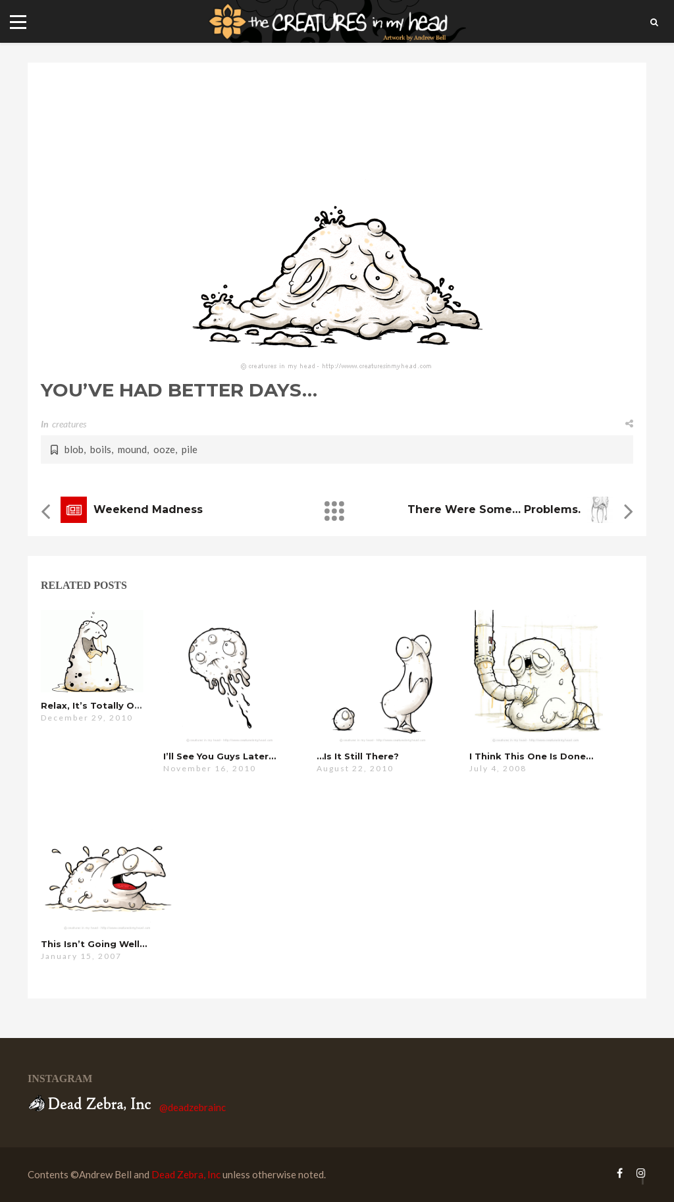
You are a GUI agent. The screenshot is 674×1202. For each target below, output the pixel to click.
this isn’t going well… (94, 944)
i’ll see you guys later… (219, 756)
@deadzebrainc (192, 1107)
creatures (69, 423)
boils (100, 449)
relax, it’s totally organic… (106, 705)
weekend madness (148, 509)
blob (74, 449)
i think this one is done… (531, 756)
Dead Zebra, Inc (185, 1174)
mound (132, 449)
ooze (164, 449)
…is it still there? (358, 756)
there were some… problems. (494, 509)
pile (189, 449)
